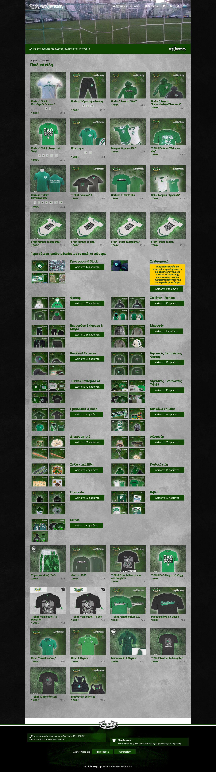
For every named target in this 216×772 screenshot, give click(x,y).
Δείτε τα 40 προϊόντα (167, 390)
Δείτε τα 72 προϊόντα (87, 386)
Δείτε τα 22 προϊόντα (87, 497)
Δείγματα (151, 6)
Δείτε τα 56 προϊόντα (167, 442)
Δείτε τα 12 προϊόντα (167, 362)
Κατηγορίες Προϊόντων (126, 6)
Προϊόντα (45, 60)
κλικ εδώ (128, 743)
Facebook (103, 752)
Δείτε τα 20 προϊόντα (167, 497)
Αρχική (33, 60)
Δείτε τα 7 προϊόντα (166, 331)
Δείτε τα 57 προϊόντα (87, 303)
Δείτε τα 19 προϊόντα (167, 414)
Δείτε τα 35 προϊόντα (167, 303)
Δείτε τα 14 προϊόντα (87, 267)
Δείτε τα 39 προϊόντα (87, 358)
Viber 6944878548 (56, 739)
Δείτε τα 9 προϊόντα (86, 414)
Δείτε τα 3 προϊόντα (86, 525)
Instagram (125, 752)
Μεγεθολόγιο (124, 740)
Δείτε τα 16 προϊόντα (167, 470)
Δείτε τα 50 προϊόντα (87, 442)
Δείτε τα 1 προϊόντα (166, 288)
